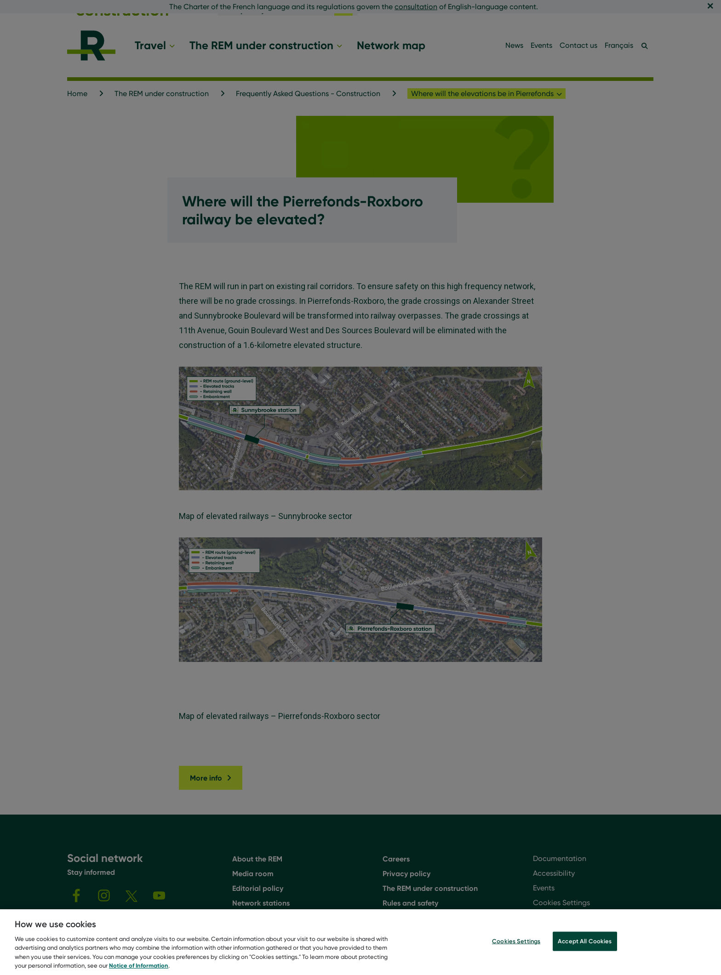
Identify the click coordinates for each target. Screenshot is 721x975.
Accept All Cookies (585, 942)
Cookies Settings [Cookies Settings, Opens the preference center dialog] (516, 942)
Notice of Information (138, 967)
